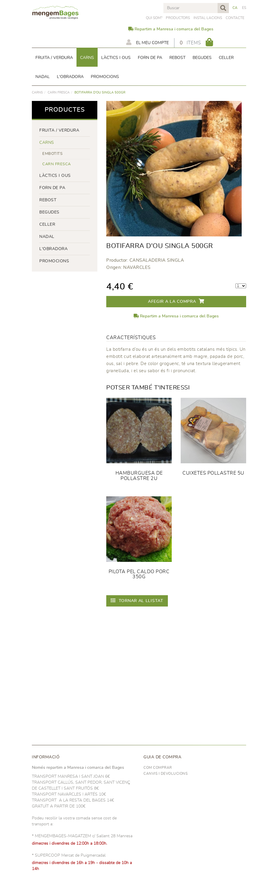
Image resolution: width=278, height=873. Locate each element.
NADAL (46, 237)
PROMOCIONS (54, 261)
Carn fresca (59, 92)
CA (235, 8)
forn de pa (52, 188)
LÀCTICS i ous (55, 176)
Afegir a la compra (176, 301)
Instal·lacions (207, 18)
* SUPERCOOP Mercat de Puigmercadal (69, 855)
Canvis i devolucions (165, 773)
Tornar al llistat (137, 600)
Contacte (235, 18)
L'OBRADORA (53, 249)
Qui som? (154, 18)
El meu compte (147, 42)
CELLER (47, 224)
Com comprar (157, 767)
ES (244, 8)
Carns (37, 92)
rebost (47, 200)
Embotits (52, 154)
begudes (49, 212)
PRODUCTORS (178, 18)
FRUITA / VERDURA (59, 130)
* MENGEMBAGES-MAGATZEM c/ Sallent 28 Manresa (82, 836)
